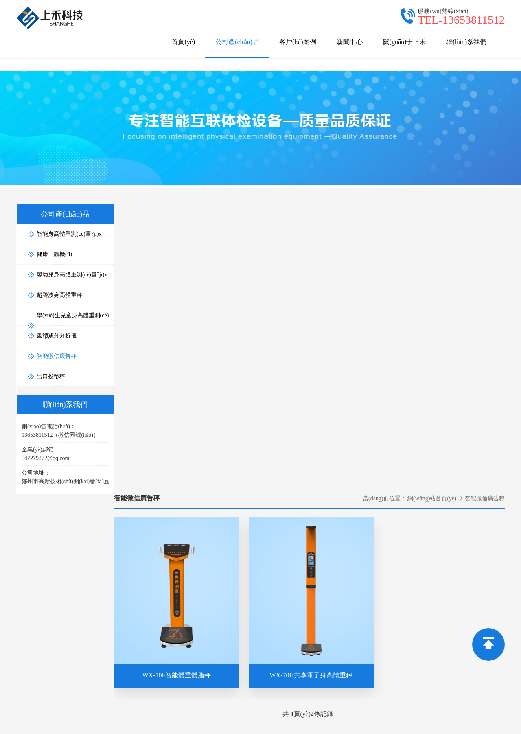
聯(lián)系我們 (466, 41)
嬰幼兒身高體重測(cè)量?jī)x (366, 625)
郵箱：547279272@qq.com (230, 570)
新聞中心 (350, 41)
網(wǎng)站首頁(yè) (431, 206)
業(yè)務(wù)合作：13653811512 (370, 559)
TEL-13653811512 (461, 19)
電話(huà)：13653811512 (228, 559)
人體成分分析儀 (350, 660)
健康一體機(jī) (348, 614)
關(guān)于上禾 (404, 41)
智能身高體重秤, (264, 708)
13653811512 (134, 616)
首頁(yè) (183, 41)
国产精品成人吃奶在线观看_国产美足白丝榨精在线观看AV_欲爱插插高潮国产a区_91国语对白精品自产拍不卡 (157, 729)
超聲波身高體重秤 (353, 637)
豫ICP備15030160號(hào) (444, 708)
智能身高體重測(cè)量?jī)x (363, 603)
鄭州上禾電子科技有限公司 (107, 708)
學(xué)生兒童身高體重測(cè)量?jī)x (375, 648)
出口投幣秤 (345, 682)
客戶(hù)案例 (297, 41)
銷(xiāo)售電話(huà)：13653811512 (373, 570)
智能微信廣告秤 (52, 354)
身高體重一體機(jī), (311, 708)
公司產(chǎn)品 (237, 48)
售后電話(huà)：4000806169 (365, 582)
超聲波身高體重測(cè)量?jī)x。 (375, 708)
